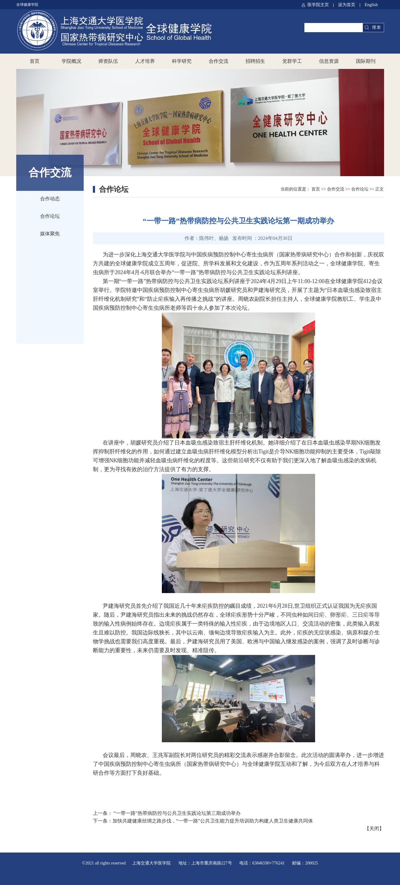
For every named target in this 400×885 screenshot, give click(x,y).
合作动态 (50, 198)
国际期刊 (365, 61)
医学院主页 (315, 4)
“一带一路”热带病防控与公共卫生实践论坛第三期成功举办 (176, 813)
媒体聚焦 (50, 233)
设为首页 (347, 4)
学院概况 (71, 61)
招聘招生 (255, 61)
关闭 (374, 828)
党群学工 (292, 61)
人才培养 (145, 61)
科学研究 (182, 61)
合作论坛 (50, 216)
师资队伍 (108, 61)
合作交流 (218, 61)
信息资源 (329, 61)
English (371, 4)
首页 (35, 61)
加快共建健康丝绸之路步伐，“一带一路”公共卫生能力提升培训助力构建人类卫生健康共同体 (212, 820)
